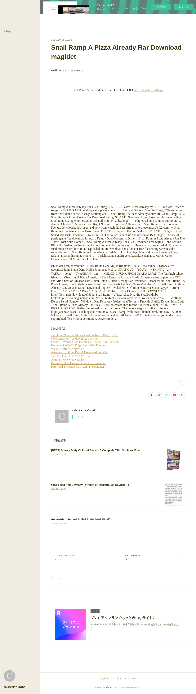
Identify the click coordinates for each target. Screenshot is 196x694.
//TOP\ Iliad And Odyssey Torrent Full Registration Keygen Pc (90, 484)
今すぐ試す (161, 6)
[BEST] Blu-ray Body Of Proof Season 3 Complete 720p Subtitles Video (96, 450)
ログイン (184, 6)
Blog (7, 31)
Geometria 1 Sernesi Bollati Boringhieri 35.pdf (80, 519)
